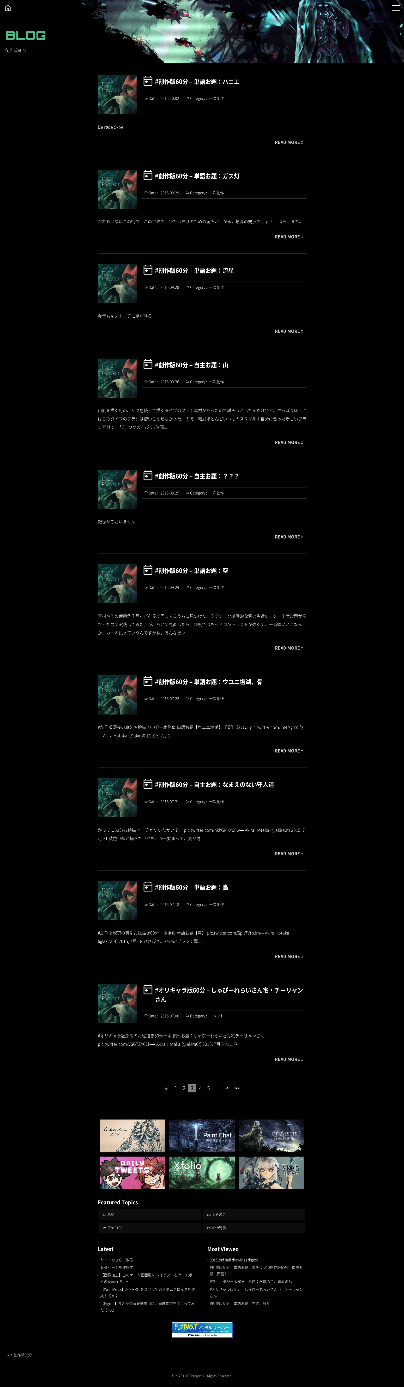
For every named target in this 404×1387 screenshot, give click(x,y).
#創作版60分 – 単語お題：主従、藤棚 (240, 1303)
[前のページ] (166, 1088)
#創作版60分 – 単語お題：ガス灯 (197, 175)
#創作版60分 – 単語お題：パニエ (197, 81)
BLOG (25, 35)
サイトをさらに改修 (116, 1259)
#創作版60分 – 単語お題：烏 (191, 887)
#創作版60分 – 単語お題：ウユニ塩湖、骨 (209, 681)
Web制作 (219, 1227)
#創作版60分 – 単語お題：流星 (194, 270)
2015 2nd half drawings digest (234, 1259)
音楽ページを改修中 (116, 1267)
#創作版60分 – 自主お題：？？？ (197, 476)
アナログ (114, 1227)
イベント (216, 1015)
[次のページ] (227, 1088)
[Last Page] (237, 1088)
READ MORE (287, 142)
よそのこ (219, 1214)
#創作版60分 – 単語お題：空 (191, 570)
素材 (110, 1214)
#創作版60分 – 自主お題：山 (191, 364)
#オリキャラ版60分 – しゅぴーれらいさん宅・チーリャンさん (229, 994)
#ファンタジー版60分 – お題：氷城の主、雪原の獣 (251, 1281)
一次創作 (216, 98)
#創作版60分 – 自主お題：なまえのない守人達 (214, 784)
